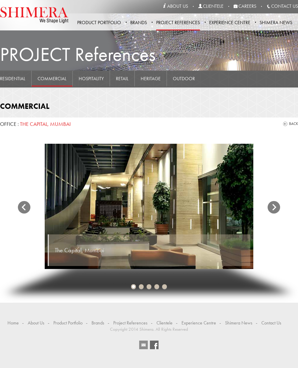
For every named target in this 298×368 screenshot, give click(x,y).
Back (293, 123)
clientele (213, 6)
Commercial (52, 78)
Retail (122, 78)
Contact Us (271, 323)
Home (13, 323)
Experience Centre (229, 22)
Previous (24, 207)
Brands (138, 22)
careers (247, 6)
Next (274, 207)
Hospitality (91, 78)
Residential (12, 78)
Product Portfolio (99, 22)
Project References (178, 22)
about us (177, 6)
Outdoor (184, 78)
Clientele (164, 323)
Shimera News (276, 22)
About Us (36, 323)
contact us (284, 6)
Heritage (151, 78)
